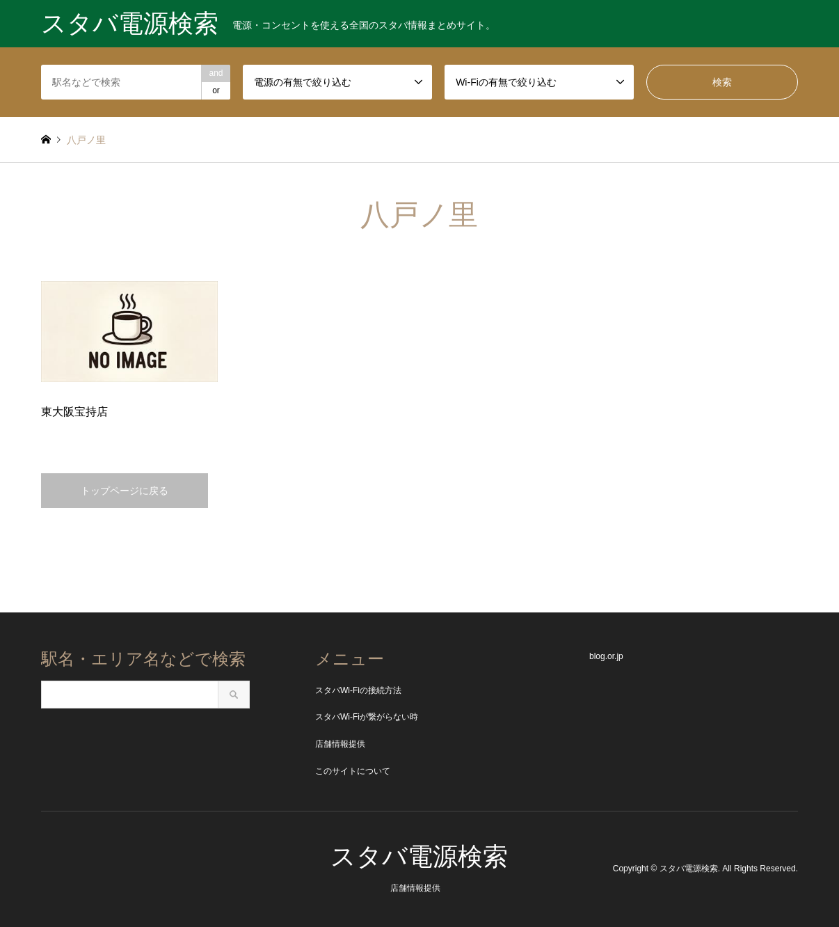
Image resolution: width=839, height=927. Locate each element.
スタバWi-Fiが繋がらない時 (366, 717)
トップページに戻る (124, 490)
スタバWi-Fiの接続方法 (358, 690)
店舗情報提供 (340, 744)
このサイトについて (352, 771)
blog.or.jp (606, 656)
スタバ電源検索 (419, 856)
